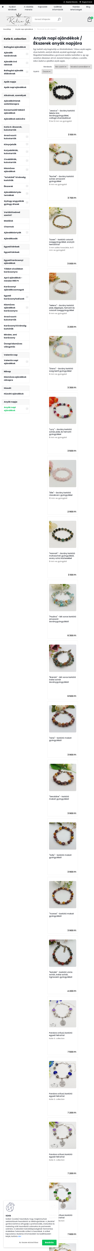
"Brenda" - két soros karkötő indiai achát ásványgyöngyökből (75, 376)
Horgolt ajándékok (83, 1183)
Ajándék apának (82, 1151)
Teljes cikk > (85, 897)
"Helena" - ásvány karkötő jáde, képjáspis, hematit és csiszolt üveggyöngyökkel (76, 181)
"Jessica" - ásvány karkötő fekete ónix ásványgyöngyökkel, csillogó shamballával (47, 114)
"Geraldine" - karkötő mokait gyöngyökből (75, 435)
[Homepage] (3, 7)
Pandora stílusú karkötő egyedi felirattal (77, 552)
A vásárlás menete (28, 8)
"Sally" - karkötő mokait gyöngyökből (47, 494)
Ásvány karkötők (82, 1180)
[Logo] (18, 19)
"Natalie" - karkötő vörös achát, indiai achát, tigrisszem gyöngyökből (47, 554)
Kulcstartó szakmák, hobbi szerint (82, 1164)
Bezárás (49, 1242)
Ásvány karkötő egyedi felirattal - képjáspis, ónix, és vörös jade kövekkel (76, 798)
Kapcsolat (42, 7)
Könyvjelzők (80, 1176)
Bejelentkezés (72, 2)
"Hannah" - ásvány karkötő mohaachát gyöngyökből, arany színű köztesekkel (75, 311)
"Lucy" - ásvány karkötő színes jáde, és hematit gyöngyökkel (76, 247)
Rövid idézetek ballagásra (46, 1016)
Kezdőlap (7, 29)
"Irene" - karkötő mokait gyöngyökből (47, 435)
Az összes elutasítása (28, 1242)
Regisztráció (87, 2)
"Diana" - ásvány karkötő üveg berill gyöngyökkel (48, 246)
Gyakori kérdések (12, 8)
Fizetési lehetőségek (76, 8)
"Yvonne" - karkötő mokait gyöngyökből (75, 494)
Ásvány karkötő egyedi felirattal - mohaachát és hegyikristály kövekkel (47, 797)
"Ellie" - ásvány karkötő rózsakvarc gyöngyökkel (47, 310)
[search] (59, 20)
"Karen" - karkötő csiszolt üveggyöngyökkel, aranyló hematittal (45, 180)
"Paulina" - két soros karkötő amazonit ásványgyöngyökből (46, 376)
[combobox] (61, 66)
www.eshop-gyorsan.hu (52, 1248)
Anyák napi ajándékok (24, 29)
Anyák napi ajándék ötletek (49, 887)
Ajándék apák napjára (56, 1148)
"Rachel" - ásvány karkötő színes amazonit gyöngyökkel (77, 114)
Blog (88, 7)
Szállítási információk (57, 8)
